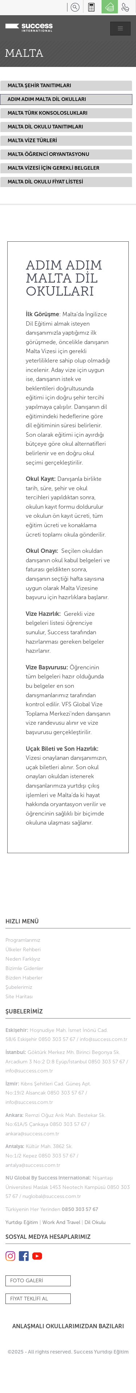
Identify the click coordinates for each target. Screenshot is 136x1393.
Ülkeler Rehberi (23, 950)
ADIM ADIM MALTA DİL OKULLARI (47, 99)
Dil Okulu (95, 1222)
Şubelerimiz (18, 987)
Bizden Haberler (23, 978)
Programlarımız (22, 940)
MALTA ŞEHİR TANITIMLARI (39, 85)
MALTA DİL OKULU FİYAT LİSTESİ (45, 182)
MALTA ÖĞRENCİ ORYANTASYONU (48, 154)
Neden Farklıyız (22, 959)
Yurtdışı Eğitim (21, 1222)
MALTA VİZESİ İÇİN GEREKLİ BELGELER (53, 168)
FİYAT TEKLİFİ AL (29, 1299)
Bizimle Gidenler (24, 968)
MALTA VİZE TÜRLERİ (32, 140)
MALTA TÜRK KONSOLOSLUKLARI (47, 113)
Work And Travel (61, 1222)
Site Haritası (19, 997)
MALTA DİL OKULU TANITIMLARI (45, 127)
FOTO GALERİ (26, 1281)
